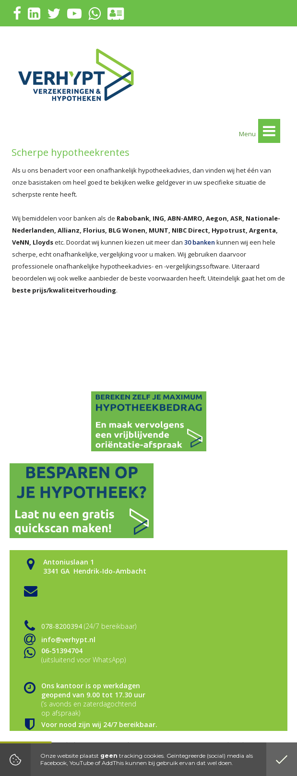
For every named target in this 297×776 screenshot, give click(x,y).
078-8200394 (61, 626)
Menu (259, 131)
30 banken (199, 242)
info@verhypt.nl (68, 639)
